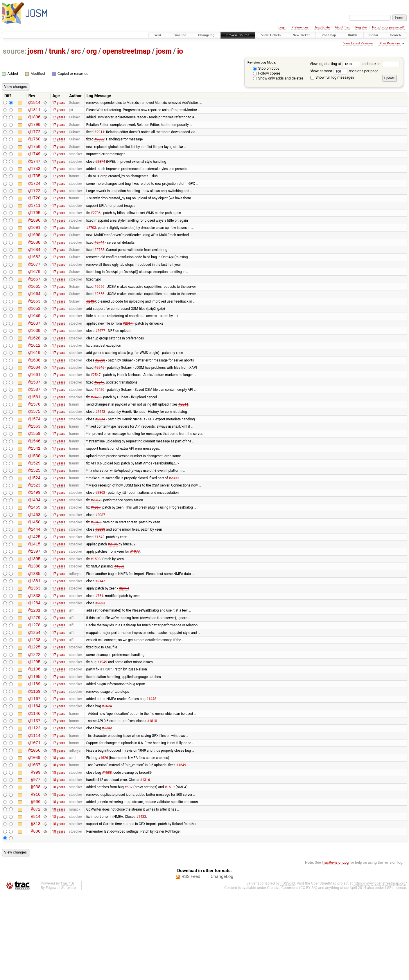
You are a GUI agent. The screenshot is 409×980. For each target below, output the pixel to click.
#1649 (181, 844)
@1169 (34, 761)
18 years (58, 827)
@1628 (34, 366)
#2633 (100, 391)
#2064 (128, 350)
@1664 (34, 317)
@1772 (34, 136)
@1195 (34, 745)
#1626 (103, 835)
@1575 (34, 448)
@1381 (34, 638)
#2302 (100, 539)
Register (361, 27)
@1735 (34, 185)
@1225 (34, 712)
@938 (35, 868)
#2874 (100, 169)
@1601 (34, 407)
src (76, 51)
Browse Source (238, 35)
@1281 (34, 671)
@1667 (34, 300)
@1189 (34, 753)
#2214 (100, 457)
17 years (58, 103)
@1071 (34, 819)
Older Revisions (389, 43)
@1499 (34, 539)
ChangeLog (222, 963)
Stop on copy (266, 68)
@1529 (34, 506)
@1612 (34, 374)
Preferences (299, 27)
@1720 (34, 210)
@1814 (34, 103)
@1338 (34, 654)
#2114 (124, 646)
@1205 (34, 728)
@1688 (34, 259)
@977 (35, 860)
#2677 (100, 358)
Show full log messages (332, 77)
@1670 (34, 292)
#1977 (135, 605)
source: (14, 51)
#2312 (96, 547)
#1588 (107, 852)
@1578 (34, 440)
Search (395, 35)
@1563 (34, 465)
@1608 (34, 391)
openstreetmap (126, 51)
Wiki (158, 35)
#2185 (113, 597)
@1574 (34, 457)
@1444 (34, 580)
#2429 (96, 432)
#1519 (170, 869)
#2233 (100, 580)
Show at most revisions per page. (344, 71)
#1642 (99, 589)
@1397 (34, 605)
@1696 (34, 235)
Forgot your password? (388, 27)
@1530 (34, 498)
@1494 (34, 547)
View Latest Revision (358, 43)
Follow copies (267, 73)
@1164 (34, 778)
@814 (35, 901)
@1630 (34, 358)
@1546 (34, 481)
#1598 (96, 613)
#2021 (100, 663)
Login (282, 27)
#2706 (96, 227)
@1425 (34, 589)
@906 (35, 885)
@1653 (34, 333)
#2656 (99, 309)
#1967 (96, 556)
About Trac (342, 27)
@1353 (34, 646)
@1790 (34, 128)
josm (35, 51)
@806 (35, 918)
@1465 (34, 555)
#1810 (152, 795)
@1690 (34, 251)
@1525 (34, 514)
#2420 (99, 424)
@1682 (34, 276)
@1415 (34, 597)
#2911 (99, 136)
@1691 (34, 243)
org (91, 51)
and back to (381, 64)
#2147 (100, 638)
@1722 (34, 202)
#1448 (151, 770)
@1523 (34, 531)
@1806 (34, 119)
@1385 (34, 630)
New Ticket (301, 35)
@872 (35, 893)
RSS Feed (191, 963)
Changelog (206, 35)
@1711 (34, 218)
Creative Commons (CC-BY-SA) (292, 974)
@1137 (34, 794)
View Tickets (271, 35)
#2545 (99, 399)
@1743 (34, 177)
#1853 (119, 622)
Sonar (373, 35)
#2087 (100, 564)
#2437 (91, 325)
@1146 (34, 786)
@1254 (34, 696)
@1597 (34, 416)
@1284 (34, 663)
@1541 (34, 490)
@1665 (34, 309)
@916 (35, 877)
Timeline (179, 35)
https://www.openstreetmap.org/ (380, 970)
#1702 (107, 803)
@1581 (34, 432)
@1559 (34, 473)
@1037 (34, 844)
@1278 (34, 687)
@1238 (34, 704)
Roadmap (329, 35)
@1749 (34, 160)
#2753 (99, 268)
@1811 (34, 111)
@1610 (34, 383)
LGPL (389, 974)
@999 (35, 852)
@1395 (34, 613)
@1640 (34, 341)
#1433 (141, 901)
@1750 (34, 152)
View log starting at (336, 64)
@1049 (34, 835)
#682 (128, 869)
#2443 (100, 449)
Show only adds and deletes (278, 78)
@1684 (34, 267)
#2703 (91, 243)
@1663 (34, 325)
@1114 (34, 811)
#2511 (183, 440)
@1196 (34, 736)
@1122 (34, 802)
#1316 (145, 860)
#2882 (99, 144)
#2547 (96, 408)
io (180, 51)
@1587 (34, 424)
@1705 (34, 226)
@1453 (34, 564)
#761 (99, 654)
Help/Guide (322, 27)
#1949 (102, 729)
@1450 (34, 572)
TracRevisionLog (335, 949)
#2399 (174, 523)
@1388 (34, 621)
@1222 (34, 720)
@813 (35, 909)
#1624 (107, 778)
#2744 (99, 259)
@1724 (34, 193)
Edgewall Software (61, 974)
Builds (353, 35)
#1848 (96, 572)
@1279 (34, 679)
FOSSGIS (287, 970)
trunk (57, 51)
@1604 (34, 399)
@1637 (34, 350)
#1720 (105, 737)
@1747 (34, 169)
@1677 (34, 284)
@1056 (34, 827)
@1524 (34, 523)
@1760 (34, 144)
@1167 (34, 770)
